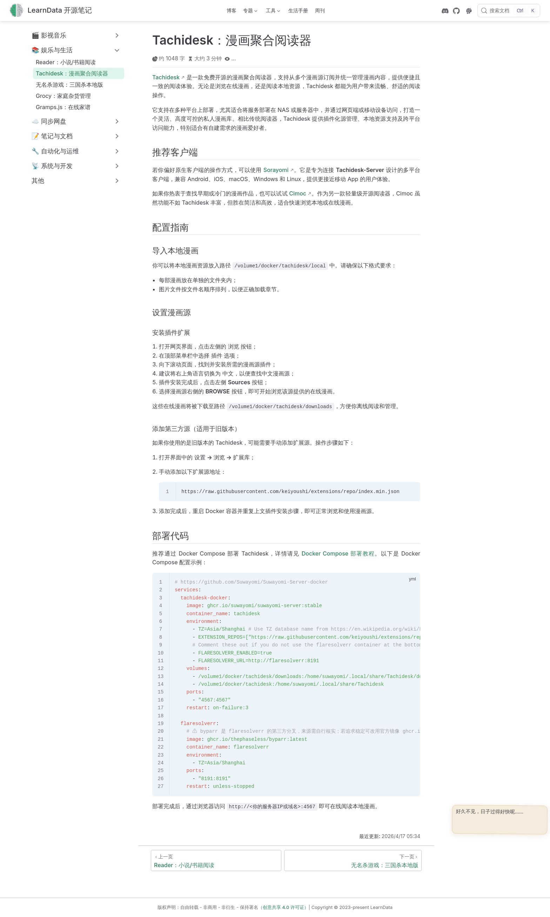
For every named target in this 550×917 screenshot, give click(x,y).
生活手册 (298, 10)
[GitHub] (456, 10)
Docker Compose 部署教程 (338, 553)
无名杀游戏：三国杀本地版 (69, 84)
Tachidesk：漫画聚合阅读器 (72, 73)
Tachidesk (166, 77)
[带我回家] (51, 11)
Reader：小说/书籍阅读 (66, 62)
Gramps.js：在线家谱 (63, 107)
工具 (272, 11)
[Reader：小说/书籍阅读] (216, 860)
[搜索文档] (508, 10)
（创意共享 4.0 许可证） (283, 907)
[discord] (445, 10)
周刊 (320, 10)
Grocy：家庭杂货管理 (63, 95)
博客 (231, 10)
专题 (250, 11)
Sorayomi (276, 169)
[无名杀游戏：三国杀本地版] (353, 860)
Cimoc (297, 193)
